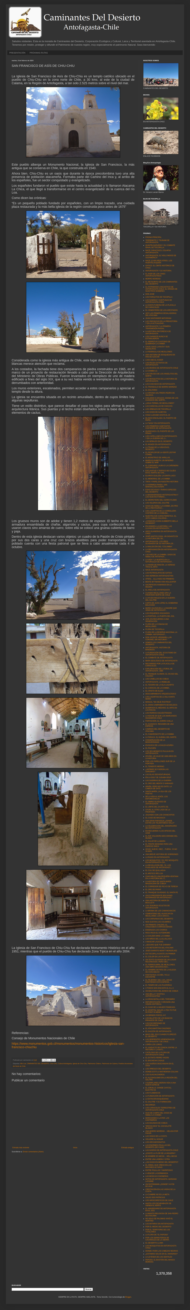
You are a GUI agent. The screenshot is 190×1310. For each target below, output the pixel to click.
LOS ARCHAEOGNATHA (155, 1142)
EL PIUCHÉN (150, 748)
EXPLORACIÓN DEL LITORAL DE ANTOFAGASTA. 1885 (159, 670)
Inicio (75, 1148)
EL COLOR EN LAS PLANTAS (157, 957)
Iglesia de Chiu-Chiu (80, 1063)
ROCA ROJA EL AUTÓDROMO (157, 933)
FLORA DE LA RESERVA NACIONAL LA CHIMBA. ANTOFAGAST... (161, 633)
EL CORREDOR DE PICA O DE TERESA (161, 886)
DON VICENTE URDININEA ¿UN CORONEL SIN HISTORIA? (158, 638)
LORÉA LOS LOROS (153, 1044)
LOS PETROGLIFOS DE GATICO (158, 573)
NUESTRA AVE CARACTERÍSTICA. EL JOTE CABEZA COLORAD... (160, 517)
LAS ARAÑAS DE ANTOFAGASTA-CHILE (161, 368)
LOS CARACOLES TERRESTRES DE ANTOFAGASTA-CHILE (160, 1109)
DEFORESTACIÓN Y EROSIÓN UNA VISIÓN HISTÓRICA (160, 1003)
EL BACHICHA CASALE (154, 1061)
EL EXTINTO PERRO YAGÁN (157, 1058)
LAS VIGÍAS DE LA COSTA (156, 1136)
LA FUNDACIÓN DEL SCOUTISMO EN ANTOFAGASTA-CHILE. (160, 654)
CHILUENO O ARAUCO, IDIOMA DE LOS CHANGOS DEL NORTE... (161, 399)
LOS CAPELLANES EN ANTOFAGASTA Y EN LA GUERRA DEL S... (161, 437)
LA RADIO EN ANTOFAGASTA (157, 857)
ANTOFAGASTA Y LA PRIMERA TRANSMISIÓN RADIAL (158, 327)
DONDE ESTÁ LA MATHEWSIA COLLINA (161, 1072)
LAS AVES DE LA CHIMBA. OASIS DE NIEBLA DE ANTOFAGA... (160, 556)
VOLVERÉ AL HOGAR (154, 1139)
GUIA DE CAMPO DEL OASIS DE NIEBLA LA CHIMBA (158, 1114)
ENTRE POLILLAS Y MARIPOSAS (159, 1170)
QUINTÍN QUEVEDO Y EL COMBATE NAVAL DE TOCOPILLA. (160, 246)
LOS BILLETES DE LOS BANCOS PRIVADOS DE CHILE (158, 1019)
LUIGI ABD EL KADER (154, 360)
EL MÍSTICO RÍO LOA (154, 873)
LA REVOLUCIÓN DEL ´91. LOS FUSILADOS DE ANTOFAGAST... (158, 866)
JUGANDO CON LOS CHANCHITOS (159, 815)
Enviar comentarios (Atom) (33, 1152)
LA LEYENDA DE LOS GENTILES (158, 1257)
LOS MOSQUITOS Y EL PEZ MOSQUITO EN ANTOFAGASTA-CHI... (161, 861)
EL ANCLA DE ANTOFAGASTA (157, 590)
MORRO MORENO (152, 279)
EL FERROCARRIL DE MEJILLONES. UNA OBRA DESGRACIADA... (160, 966)
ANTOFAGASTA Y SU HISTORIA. (158, 271)
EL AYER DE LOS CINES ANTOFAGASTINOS (155, 275)
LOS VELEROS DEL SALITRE (157, 503)
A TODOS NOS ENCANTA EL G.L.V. (159, 988)
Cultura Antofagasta (65, 1063)
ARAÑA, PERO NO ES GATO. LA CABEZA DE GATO (158, 787)
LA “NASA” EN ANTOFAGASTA (157, 423)
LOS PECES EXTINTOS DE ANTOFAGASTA (156, 364)
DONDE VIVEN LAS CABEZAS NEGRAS (161, 1251)
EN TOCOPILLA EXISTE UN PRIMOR (160, 954)
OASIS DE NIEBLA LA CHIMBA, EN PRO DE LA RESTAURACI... (161, 507)
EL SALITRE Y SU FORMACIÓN (158, 1102)
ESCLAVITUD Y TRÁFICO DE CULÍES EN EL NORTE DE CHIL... (160, 472)
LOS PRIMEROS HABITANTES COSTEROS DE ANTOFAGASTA (158, 427)
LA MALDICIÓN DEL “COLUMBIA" (158, 547)
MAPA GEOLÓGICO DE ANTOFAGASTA (161, 661)
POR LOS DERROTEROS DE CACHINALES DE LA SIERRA (157, 1239)
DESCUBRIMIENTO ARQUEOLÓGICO (160, 694)
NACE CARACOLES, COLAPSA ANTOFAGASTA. (158, 251)
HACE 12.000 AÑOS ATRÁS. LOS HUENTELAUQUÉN (158, 262)
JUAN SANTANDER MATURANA (158, 318)
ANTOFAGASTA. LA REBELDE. (157, 682)
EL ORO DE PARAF (153, 890)
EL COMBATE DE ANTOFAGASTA (159, 658)
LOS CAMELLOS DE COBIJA (157, 679)
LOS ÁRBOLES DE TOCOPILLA (158, 409)
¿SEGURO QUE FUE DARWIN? (158, 945)
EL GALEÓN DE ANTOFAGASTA (158, 1031)
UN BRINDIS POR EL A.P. (155, 1015)
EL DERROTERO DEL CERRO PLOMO (161, 500)
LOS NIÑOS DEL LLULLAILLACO (158, 939)
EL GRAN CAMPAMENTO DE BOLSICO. (161, 705)
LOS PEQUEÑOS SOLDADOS (157, 613)
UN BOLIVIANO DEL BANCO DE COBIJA (161, 991)
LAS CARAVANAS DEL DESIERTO (159, 919)
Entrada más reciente (20, 1148)
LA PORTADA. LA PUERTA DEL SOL (160, 616)
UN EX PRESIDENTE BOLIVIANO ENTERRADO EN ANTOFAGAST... (159, 897)
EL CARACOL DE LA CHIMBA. (157, 688)
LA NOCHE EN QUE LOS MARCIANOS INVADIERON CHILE (161, 717)
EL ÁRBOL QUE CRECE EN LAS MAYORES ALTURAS (158, 1166)
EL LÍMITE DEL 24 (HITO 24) (156, 807)
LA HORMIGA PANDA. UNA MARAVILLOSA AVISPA (156, 486)
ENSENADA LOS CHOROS (156, 930)
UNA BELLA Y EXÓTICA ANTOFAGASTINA (155, 995)
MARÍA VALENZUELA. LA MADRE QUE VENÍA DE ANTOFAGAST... (161, 609)
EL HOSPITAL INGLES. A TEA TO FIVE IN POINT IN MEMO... (160, 1011)
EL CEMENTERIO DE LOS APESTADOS (161, 310)
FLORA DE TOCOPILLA (154, 629)
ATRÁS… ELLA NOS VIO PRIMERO (159, 579)
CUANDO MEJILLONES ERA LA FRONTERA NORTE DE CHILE (158, 594)
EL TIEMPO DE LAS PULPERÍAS (158, 985)
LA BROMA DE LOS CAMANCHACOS (160, 911)
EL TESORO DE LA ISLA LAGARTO (159, 685)
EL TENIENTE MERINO (154, 766)
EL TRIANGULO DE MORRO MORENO (161, 387)
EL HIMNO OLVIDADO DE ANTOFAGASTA (155, 803)
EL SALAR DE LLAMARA (155, 841)
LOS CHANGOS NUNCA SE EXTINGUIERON (156, 338)
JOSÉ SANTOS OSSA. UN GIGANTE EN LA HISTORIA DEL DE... (161, 537)
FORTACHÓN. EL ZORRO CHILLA (159, 721)
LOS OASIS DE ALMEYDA (155, 412)
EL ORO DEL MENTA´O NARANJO (159, 783)
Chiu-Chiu (53, 1063)
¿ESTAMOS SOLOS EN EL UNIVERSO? (161, 1254)
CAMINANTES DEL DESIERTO (38, 1063)
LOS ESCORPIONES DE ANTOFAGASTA (155, 1024)
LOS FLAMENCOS (152, 1093)
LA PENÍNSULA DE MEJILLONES (158, 352)
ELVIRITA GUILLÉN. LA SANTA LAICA (160, 476)
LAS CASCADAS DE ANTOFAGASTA (160, 384)
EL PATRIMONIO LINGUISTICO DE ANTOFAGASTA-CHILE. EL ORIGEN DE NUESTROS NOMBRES (161, 289)
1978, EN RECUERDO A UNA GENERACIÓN (157, 620)
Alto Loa (23, 1063)
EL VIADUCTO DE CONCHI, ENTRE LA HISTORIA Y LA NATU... (161, 1049)
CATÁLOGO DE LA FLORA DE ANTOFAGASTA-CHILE (157, 1054)
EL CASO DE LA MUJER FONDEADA (160, 1007)
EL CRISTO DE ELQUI (154, 691)
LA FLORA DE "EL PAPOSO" (156, 1235)
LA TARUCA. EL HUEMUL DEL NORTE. (161, 737)
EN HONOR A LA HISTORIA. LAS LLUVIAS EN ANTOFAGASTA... (158, 527)
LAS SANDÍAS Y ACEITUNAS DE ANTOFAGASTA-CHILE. (158, 301)
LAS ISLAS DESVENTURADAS (157, 774)
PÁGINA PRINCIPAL (153, 237)
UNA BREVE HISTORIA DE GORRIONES (161, 854)
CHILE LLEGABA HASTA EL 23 (157, 415)
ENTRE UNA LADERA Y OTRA (157, 1159)
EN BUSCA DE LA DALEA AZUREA (159, 745)
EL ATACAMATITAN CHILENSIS (158, 1028)
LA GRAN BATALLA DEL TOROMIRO (160, 999)
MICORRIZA (150, 1105)
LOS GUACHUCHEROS (155, 1075)
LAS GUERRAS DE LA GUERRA (158, 780)
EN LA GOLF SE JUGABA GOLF (158, 777)
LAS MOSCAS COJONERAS (156, 1176)
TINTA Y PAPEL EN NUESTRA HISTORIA (161, 482)
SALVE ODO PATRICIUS (155, 1197)
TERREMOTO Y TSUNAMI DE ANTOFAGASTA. (157, 241)
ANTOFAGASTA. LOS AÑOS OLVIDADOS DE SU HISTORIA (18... (160, 542)
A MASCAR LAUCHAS (154, 942)
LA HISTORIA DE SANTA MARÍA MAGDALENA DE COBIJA (158, 882)
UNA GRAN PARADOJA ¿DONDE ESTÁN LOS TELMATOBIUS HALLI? (159, 822)
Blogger (128, 1297)
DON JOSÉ (149, 294)
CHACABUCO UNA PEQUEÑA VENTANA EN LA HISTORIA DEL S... (161, 877)
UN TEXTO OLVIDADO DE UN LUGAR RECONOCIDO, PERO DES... (160, 961)
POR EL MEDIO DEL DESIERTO (158, 1227)
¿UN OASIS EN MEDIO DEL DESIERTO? (161, 1162)
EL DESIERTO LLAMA (154, 1243)
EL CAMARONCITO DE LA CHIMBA (159, 734)
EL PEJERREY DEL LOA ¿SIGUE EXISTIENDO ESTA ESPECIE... (158, 981)
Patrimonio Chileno (94, 1063)
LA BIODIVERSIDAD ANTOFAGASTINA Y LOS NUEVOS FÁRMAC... (161, 496)
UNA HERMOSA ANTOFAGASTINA (159, 576)
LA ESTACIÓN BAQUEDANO (157, 1099)
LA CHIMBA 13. (151, 371)
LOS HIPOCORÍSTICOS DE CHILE (159, 1200)
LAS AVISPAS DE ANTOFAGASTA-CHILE (161, 1150)
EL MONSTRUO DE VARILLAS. (157, 458)
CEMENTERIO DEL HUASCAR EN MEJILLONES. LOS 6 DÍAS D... (159, 915)
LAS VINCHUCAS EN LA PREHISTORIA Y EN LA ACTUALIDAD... (161, 322)
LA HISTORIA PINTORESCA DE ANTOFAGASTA (158, 332)
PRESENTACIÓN (17, 53)
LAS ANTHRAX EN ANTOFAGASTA (159, 1224)
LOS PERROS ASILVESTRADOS (158, 713)
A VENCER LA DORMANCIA (156, 1173)
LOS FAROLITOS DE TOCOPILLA (158, 297)
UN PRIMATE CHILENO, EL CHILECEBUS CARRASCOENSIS (158, 926)
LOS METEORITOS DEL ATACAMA (159, 948)
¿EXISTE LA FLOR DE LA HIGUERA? (160, 1153)
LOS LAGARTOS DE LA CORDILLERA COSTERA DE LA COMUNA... (160, 512)
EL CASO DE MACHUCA (155, 818)
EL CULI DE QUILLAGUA (155, 870)
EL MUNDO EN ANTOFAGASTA (158, 444)
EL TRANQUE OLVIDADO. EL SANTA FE (161, 892)
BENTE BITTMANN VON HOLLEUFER (160, 582)
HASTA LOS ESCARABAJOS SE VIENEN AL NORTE (158, 1204)
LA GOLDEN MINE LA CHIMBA (157, 936)
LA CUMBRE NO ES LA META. (157, 1194)
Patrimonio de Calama (110, 1063)
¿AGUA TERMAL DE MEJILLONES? (159, 403)
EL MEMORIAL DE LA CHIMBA (157, 479)
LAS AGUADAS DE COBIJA (156, 1123)
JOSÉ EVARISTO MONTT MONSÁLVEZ (161, 951)
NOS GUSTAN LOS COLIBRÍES (158, 922)
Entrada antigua (127, 1148)
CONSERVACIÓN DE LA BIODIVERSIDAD (155, 741)
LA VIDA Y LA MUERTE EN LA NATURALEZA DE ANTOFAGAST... (159, 561)
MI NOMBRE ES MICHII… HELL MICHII (161, 1156)
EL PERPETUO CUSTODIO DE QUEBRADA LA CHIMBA (157, 343)
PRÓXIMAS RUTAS (39, 53)
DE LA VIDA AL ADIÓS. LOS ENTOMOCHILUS (156, 798)
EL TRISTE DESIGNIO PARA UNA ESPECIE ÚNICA (158, 845)
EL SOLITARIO (151, 390)
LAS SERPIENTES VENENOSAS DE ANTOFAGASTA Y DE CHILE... (160, 1040)
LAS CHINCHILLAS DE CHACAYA (158, 406)
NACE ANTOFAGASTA (154, 570)
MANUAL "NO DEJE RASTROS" (158, 702)
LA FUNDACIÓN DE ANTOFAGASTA (160, 1096)
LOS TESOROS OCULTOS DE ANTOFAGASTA (157, 907)
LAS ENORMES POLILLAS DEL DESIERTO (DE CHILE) (158, 1146)
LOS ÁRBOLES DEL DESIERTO (158, 1069)
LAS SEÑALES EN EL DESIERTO (158, 441)
